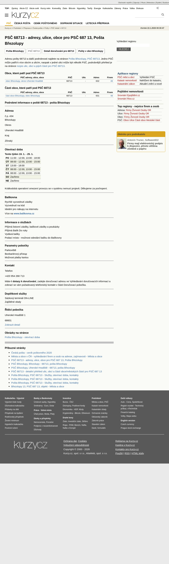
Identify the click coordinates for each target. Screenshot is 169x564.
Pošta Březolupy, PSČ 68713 (84, 58)
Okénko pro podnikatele (131, 134)
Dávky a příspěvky (42, 418)
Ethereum (86, 413)
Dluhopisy (67, 406)
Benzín (77, 425)
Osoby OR (146, 110)
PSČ (8, 23)
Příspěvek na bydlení (14, 413)
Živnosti (136, 110)
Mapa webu (131, 416)
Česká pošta (37, 28)
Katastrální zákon (126, 84)
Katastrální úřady (99, 409)
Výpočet (20, 398)
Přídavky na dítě (12, 409)
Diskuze (140, 8)
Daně (94, 428)
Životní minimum (12, 420)
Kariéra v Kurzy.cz (125, 445)
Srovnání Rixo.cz (126, 98)
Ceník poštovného (45, 23)
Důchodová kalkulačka (14, 406)
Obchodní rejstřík (125, 3)
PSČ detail (55, 28)
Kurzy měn (45, 8)
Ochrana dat (70, 441)
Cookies (82, 441)
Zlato (65, 8)
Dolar (51, 406)
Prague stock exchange (131, 428)
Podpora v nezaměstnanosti (46, 426)
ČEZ (71, 402)
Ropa (65, 425)
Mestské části (153, 120)
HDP (76, 409)
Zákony (117, 8)
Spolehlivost (137, 402)
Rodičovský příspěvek (14, 417)
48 (112, 81)
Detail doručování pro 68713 (59, 51)
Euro (46, 406)
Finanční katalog (128, 412)
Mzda (46, 414)
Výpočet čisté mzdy (13, 402)
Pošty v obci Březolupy (90, 51)
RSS (127, 453)
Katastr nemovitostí (127, 80)
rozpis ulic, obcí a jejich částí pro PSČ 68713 (41, 66)
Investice (67, 398)
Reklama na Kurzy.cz (126, 441)
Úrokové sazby (40, 402)
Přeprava (27, 28)
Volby (123, 416)
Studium (166, 3)
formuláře (101, 428)
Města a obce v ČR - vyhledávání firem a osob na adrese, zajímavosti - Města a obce (56, 356)
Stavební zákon (98, 424)
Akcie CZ (23, 8)
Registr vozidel (127, 406)
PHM (71, 425)
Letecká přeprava (97, 23)
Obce (126, 120)
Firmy (128, 110)
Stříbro (85, 421)
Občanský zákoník (100, 417)
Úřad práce (38, 414)
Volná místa (46, 410)
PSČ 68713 (34, 51)
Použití (119, 453)
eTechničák (132, 408)
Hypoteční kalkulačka (14, 424)
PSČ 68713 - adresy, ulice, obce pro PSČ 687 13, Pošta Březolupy (46, 360)
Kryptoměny (68, 413)
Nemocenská (39, 422)
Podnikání (17, 28)
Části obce (140, 120)
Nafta (84, 425)
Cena (128, 402)
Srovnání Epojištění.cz (128, 95)
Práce (125, 8)
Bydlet (158, 3)
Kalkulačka (108, 8)
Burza (65, 402)
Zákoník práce (98, 420)
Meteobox (151, 3)
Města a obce (97, 402)
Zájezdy (136, 3)
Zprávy (15, 8)
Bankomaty (47, 398)
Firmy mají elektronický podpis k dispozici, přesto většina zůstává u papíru (145, 146)
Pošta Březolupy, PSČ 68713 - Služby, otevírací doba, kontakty (45, 375)
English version (128, 420)
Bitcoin (72, 8)
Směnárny (38, 406)
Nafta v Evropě (69, 428)
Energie (97, 8)
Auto (123, 402)
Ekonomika (67, 409)
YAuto (143, 3)
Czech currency (127, 424)
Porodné (49, 422)
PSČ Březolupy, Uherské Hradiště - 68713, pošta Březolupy (43, 367)
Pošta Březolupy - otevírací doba (22, 337)
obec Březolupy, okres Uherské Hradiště (24, 81)
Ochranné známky (99, 413)
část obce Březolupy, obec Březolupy (23, 95)
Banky (37, 398)
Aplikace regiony (127, 73)
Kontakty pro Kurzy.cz (127, 449)
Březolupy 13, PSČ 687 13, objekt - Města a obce (37, 386)
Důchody (37, 429)
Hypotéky (81, 8)
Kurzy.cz (8, 28)
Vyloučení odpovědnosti (76, 445)
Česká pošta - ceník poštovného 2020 (31, 352)
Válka (132, 8)
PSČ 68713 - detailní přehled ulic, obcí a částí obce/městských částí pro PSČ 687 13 (56, 371)
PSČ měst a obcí (125, 77)
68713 (63, 28)
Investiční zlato (74, 421)
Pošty (46, 28)
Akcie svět (34, 8)
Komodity (56, 8)
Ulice (131, 120)
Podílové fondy (78, 406)
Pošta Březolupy (15, 51)
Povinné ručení (11, 428)
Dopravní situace (71, 23)
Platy (52, 414)
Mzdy (81, 409)
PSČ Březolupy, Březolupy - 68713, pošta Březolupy (39, 363)
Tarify (89, 8)
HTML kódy (138, 453)
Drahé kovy (68, 418)
